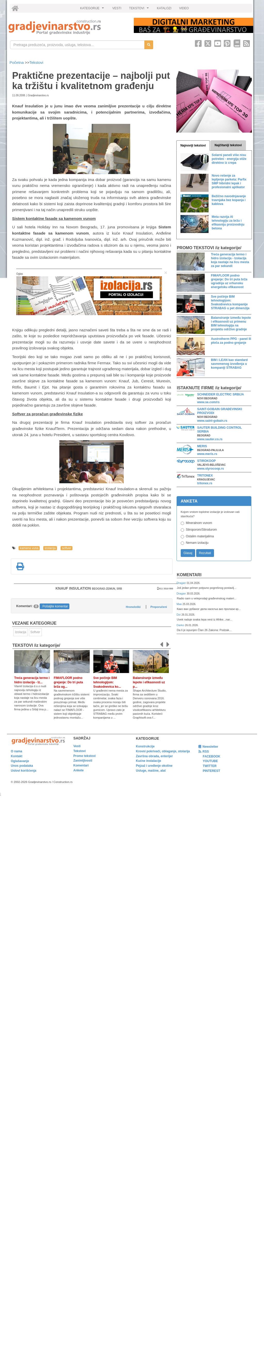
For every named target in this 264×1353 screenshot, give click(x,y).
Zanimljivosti (82, 760)
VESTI (116, 8)
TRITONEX (205, 475)
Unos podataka (22, 766)
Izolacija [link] (20, 632)
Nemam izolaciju (197, 543)
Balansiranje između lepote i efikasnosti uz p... (149, 682)
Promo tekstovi (84, 756)
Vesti (77, 746)
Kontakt (16, 756)
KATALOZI (164, 8)
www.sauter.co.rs (209, 439)
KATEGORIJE (92, 9)
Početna (17, 62)
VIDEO (184, 8)
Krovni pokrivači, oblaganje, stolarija (163, 751)
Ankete (78, 770)
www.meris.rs (207, 454)
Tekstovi (36, 62)
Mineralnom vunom (199, 523)
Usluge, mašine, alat (151, 770)
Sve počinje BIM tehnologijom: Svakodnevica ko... (107, 682)
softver (66, 548)
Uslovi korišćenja (23, 770)
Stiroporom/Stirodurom (201, 529)
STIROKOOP (206, 461)
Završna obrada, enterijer (154, 756)
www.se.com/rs (208, 402)
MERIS (202, 446)
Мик (180, 604)
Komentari (189, 575)
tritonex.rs (204, 483)
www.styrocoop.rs (210, 468)
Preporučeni (158, 606)
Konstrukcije (145, 746)
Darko (181, 625)
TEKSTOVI (139, 9)
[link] (67, 27)
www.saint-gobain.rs (212, 421)
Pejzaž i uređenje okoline (154, 766)
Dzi (179, 614)
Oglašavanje (20, 761)
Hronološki (133, 606)
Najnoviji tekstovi (193, 145)
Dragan (182, 582)
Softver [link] (35, 632)
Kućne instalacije (148, 761)
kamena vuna (29, 548)
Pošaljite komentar (55, 606)
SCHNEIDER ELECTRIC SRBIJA (220, 394)
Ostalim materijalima (200, 536)
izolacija (50, 548)
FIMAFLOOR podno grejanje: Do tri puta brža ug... (68, 682)
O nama (16, 751)
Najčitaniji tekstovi (228, 145)
